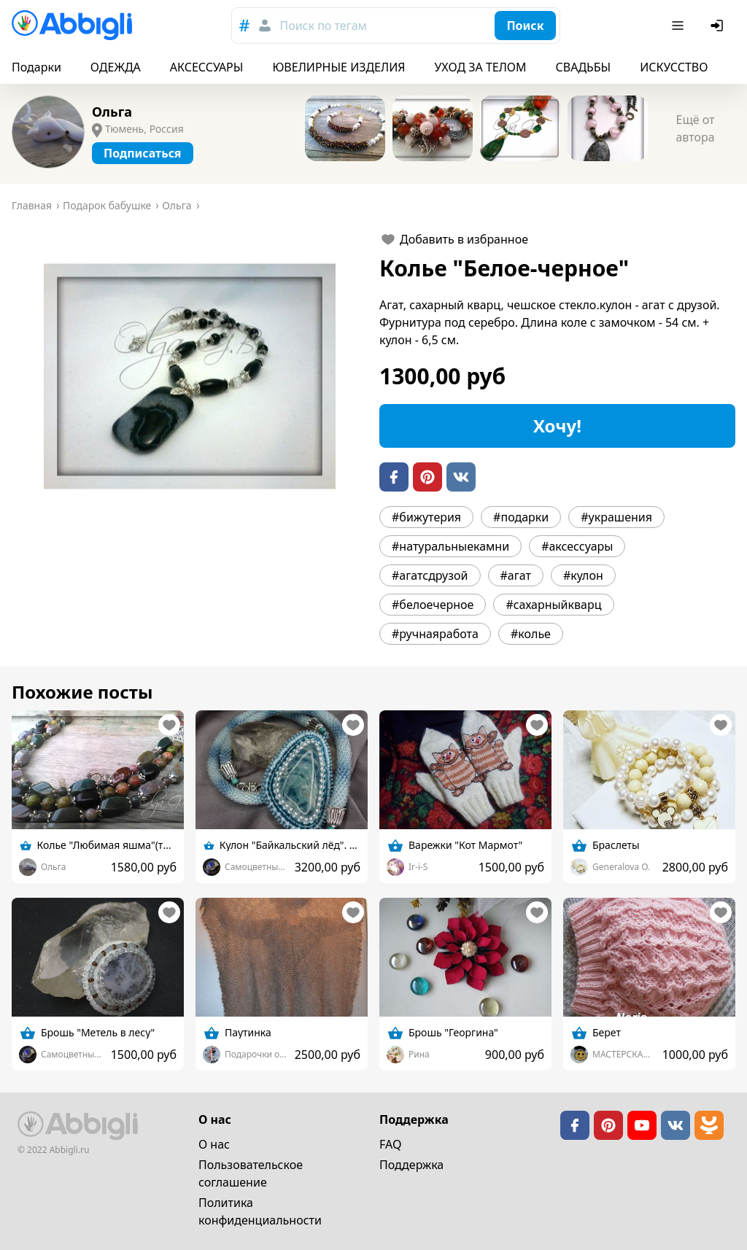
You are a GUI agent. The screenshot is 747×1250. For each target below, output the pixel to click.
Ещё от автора (695, 128)
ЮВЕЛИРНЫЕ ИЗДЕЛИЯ (338, 67)
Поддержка (411, 1165)
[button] (190, 376)
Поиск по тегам (322, 26)
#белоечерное (432, 605)
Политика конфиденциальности (260, 1211)
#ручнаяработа (435, 634)
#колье (531, 634)
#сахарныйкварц (553, 605)
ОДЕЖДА (115, 67)
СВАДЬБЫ (583, 67)
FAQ (390, 1144)
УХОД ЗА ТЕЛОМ (481, 67)
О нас (214, 1144)
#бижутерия (426, 517)
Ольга (112, 111)
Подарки (36, 67)
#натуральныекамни (450, 546)
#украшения (616, 517)
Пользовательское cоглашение (250, 1173)
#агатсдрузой (430, 575)
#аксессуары (577, 546)
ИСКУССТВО (674, 67)
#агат (515, 575)
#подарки (521, 517)
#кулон (583, 575)
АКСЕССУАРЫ (207, 67)
